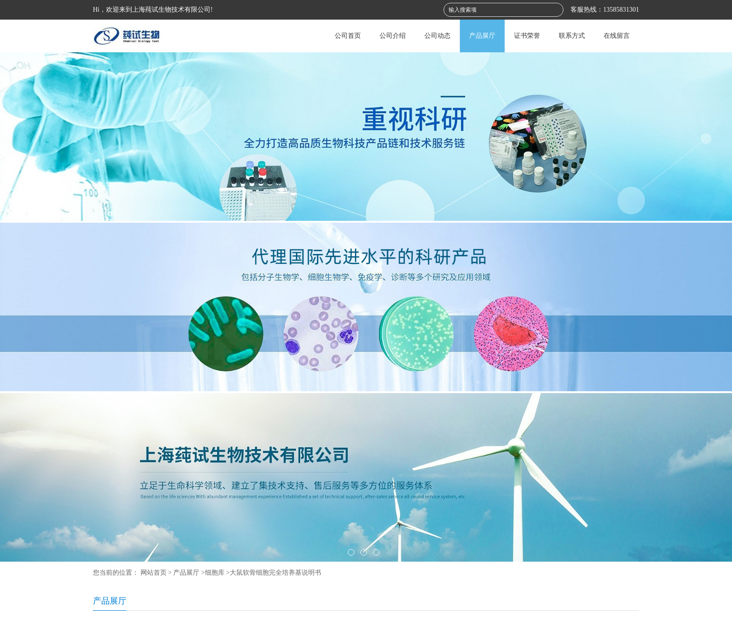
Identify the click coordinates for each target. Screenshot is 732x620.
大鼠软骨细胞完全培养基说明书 (275, 572)
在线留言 (617, 35)
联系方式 (572, 35)
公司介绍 (393, 35)
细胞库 (215, 572)
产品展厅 (482, 35)
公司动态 (437, 35)
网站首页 (154, 572)
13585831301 (621, 9)
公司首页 (348, 35)
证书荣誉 (527, 35)
